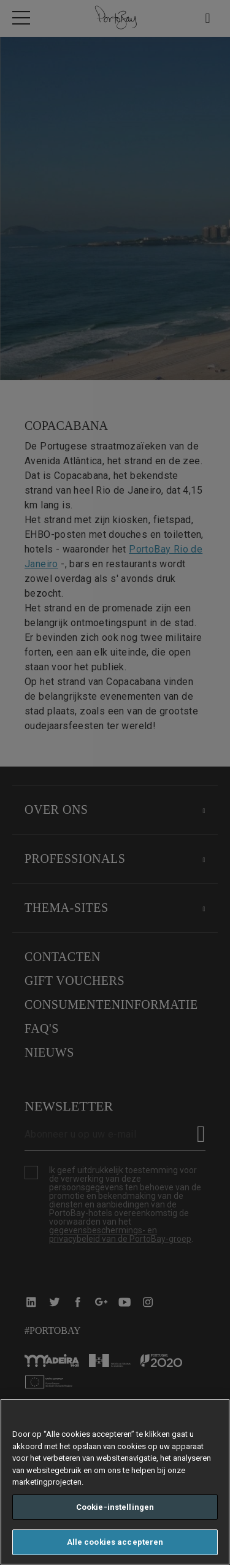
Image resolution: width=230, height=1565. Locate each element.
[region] (115, 1482)
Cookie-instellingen (115, 1507)
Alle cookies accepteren (115, 1542)
